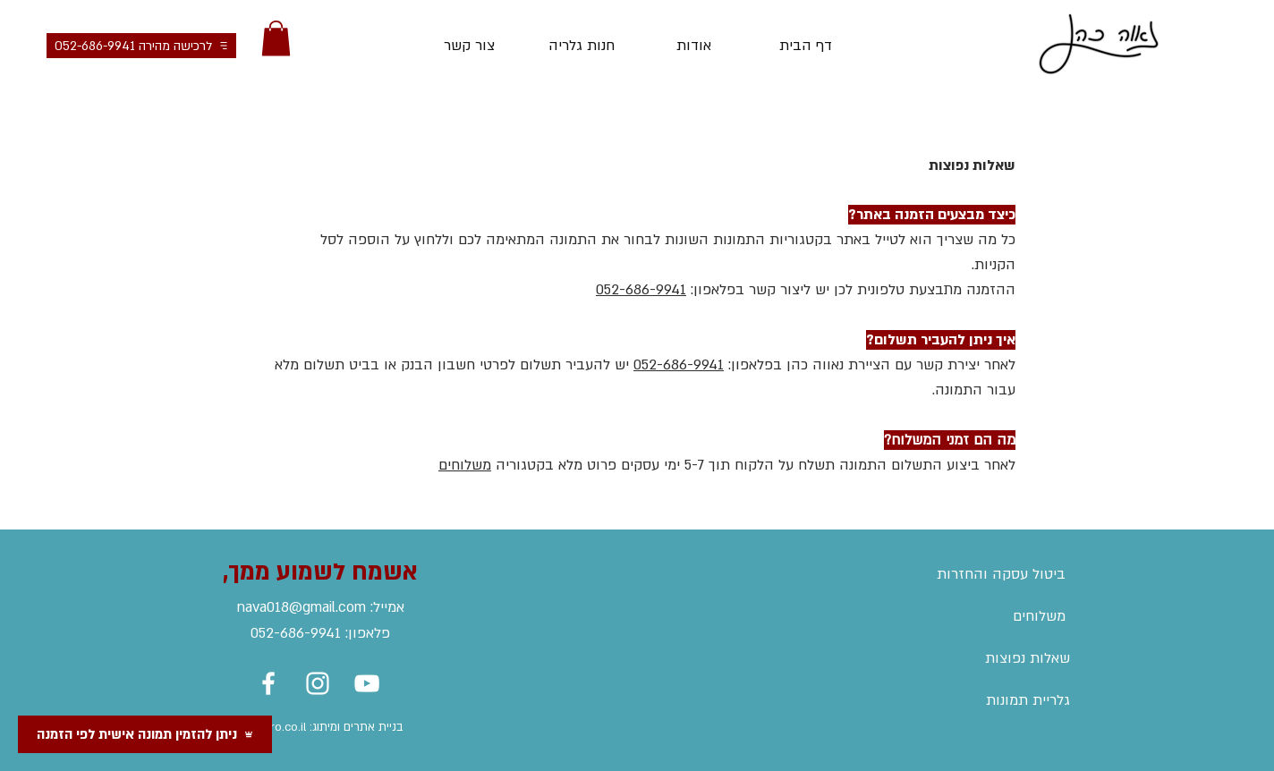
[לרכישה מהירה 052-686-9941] (141, 45)
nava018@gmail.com (301, 607)
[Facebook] (268, 683)
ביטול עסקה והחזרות (1001, 574)
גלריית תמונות (1028, 700)
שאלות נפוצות (1027, 658)
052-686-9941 (641, 290)
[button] (276, 38)
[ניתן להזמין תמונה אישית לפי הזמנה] (145, 734)
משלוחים (464, 465)
